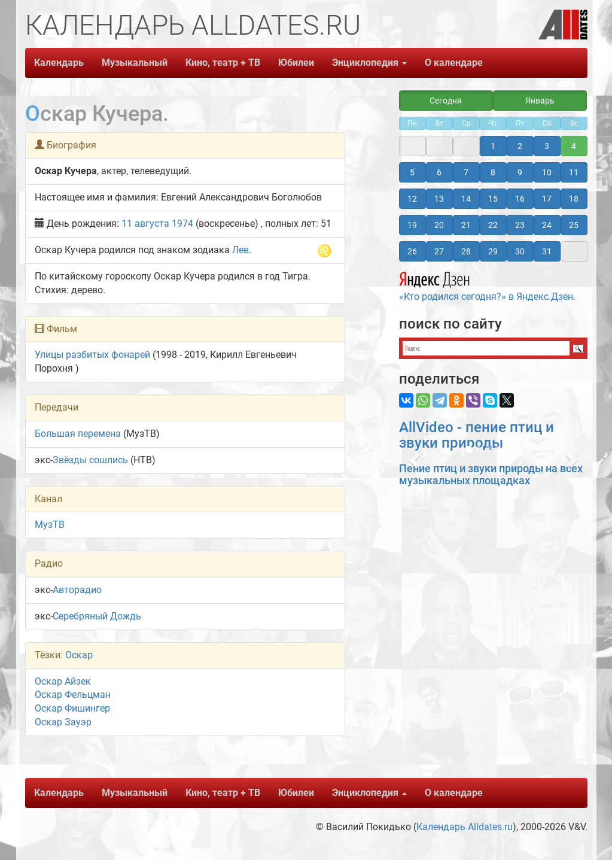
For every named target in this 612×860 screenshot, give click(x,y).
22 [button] (493, 225)
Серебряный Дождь (97, 616)
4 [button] (573, 146)
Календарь (59, 62)
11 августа (145, 223)
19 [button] (412, 225)
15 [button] (493, 198)
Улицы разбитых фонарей (92, 354)
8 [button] (493, 172)
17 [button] (547, 198)
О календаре (454, 62)
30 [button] (520, 251)
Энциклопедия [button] (369, 62)
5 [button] (412, 172)
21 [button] (466, 225)
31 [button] (547, 251)
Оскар (79, 655)
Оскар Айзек (63, 681)
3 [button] (546, 146)
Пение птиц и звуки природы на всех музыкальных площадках (491, 474)
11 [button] (573, 172)
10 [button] (547, 172)
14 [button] (466, 198)
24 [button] (547, 225)
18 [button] (573, 198)
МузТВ (50, 524)
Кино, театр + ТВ (222, 62)
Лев (240, 250)
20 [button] (439, 225)
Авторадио (77, 589)
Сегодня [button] (446, 100)
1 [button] (493, 146)
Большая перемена (78, 433)
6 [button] (439, 172)
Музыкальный (135, 62)
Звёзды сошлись (90, 460)
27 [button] (439, 251)
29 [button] (493, 251)
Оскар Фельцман (73, 694)
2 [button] (519, 146)
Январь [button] (540, 100)
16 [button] (520, 198)
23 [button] (520, 225)
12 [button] (412, 198)
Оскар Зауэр (63, 722)
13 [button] (439, 198)
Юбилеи (296, 62)
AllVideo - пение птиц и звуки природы (476, 435)
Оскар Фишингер (72, 708)
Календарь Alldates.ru (464, 826)
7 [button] (466, 172)
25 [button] (573, 225)
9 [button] (519, 172)
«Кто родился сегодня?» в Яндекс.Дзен (486, 285)
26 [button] (412, 251)
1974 (182, 223)
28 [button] (466, 251)
